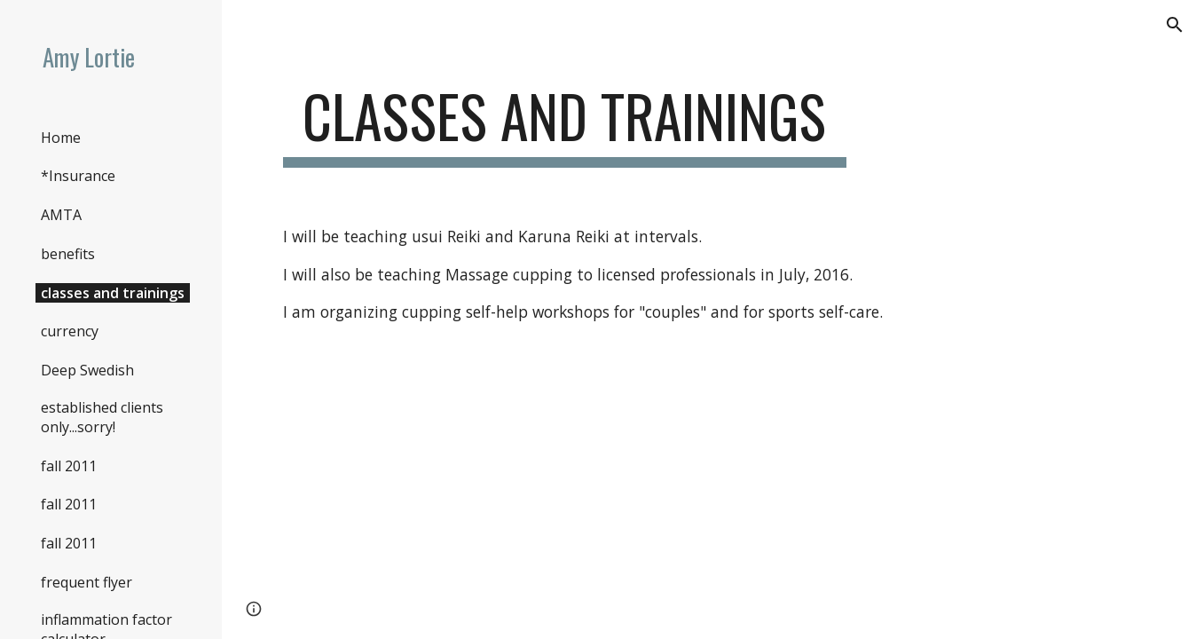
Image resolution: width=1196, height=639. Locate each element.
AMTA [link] (61, 215)
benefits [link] (68, 254)
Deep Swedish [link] (87, 370)
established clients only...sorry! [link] (102, 417)
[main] (565, 125)
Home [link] (61, 137)
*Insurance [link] (78, 175)
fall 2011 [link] (69, 466)
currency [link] (69, 331)
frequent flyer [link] (86, 582)
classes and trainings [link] (113, 293)
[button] (1174, 25)
